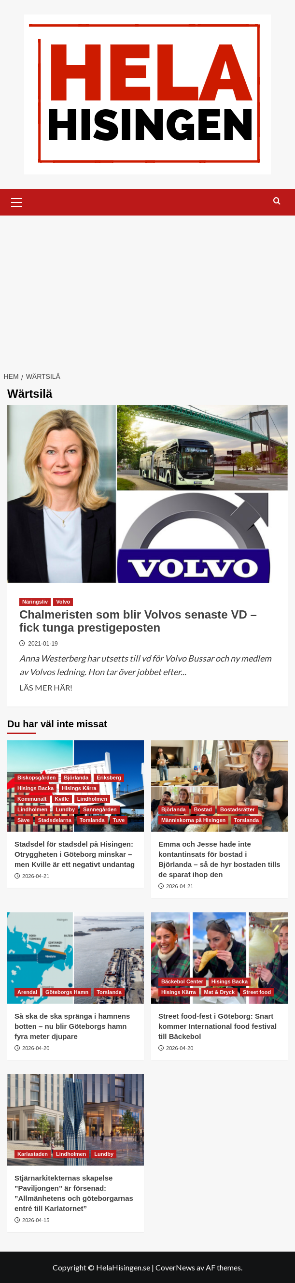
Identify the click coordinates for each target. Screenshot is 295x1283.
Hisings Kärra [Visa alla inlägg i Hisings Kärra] (79, 788)
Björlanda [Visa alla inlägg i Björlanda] (76, 777)
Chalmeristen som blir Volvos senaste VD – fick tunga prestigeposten (138, 621)
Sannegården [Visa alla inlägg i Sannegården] (100, 809)
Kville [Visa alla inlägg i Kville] (62, 799)
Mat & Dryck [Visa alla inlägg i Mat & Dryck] (219, 992)
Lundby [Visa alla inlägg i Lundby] (65, 809)
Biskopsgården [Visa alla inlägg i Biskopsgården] (36, 777)
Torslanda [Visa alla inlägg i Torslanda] (92, 820)
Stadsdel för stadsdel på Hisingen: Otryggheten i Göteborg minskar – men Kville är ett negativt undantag (74, 854)
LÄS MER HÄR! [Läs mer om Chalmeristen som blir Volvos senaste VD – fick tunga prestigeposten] (45, 687)
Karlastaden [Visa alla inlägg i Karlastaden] (32, 1154)
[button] (17, 201)
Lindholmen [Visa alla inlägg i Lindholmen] (92, 799)
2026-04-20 (35, 1048)
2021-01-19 (42, 643)
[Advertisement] (147, 288)
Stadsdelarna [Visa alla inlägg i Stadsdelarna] (54, 820)
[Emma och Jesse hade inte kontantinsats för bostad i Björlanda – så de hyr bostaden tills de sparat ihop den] (219, 786)
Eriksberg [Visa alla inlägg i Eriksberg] (109, 777)
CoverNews (175, 1267)
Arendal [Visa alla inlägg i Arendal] (27, 992)
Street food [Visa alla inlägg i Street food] (257, 992)
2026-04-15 (35, 1220)
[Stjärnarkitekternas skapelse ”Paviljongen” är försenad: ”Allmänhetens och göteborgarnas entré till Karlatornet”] (75, 1120)
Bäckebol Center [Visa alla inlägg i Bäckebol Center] (182, 981)
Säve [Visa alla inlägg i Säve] (23, 820)
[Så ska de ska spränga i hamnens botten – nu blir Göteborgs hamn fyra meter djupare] (75, 958)
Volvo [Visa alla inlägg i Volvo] (63, 602)
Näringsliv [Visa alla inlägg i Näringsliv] (35, 602)
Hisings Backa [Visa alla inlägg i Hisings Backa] (35, 788)
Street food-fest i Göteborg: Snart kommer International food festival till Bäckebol (217, 1026)
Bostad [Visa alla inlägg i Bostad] (203, 809)
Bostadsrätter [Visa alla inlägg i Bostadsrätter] (237, 809)
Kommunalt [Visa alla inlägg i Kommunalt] (32, 799)
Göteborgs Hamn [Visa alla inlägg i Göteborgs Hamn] (66, 992)
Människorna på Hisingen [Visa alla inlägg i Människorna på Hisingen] (193, 820)
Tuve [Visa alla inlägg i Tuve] (119, 820)
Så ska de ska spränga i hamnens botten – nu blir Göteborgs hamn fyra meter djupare (72, 1026)
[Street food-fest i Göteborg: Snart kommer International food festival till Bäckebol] (219, 958)
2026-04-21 (35, 876)
